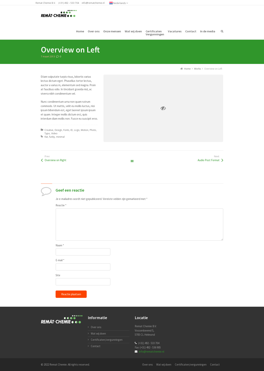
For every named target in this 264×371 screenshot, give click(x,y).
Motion (84, 130)
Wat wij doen (98, 333)
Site (58, 275)
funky (52, 136)
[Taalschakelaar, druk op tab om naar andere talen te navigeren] (120, 3)
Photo (93, 130)
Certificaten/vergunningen (106, 339)
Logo (77, 130)
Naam (60, 245)
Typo (47, 133)
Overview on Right (55, 160)
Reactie (61, 205)
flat (46, 136)
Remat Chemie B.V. (46, 3)
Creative (48, 130)
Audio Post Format (209, 160)
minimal (60, 136)
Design (58, 130)
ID (71, 130)
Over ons (96, 327)
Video (54, 133)
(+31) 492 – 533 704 (68, 3)
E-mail (60, 260)
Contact (95, 346)
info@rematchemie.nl (93, 3)
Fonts (66, 130)
